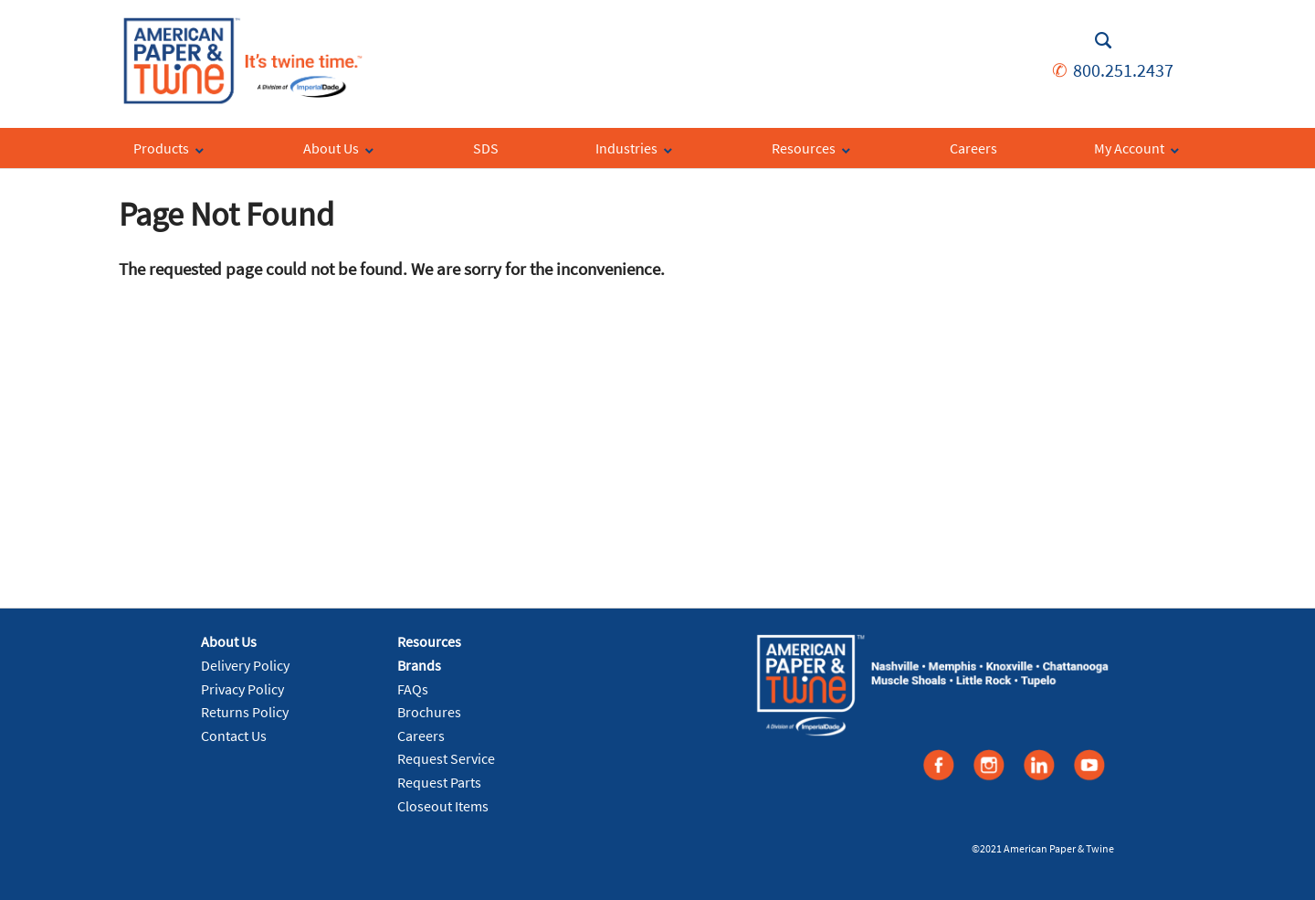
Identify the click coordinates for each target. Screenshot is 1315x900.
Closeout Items (443, 806)
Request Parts (439, 782)
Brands (419, 665)
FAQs (412, 689)
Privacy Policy (242, 689)
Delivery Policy (245, 665)
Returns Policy (245, 712)
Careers (421, 735)
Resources (429, 641)
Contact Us (234, 735)
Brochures (429, 712)
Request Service (446, 758)
